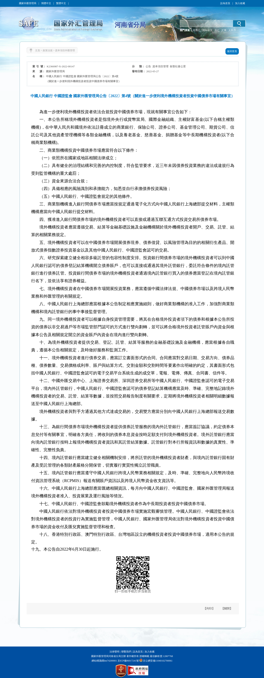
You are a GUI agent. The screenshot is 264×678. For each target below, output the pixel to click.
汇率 (224, 30)
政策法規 (48, 50)
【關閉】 (227, 608)
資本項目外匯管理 (65, 50)
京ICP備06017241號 (128, 660)
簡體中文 (46, 3)
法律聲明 (114, 651)
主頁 (37, 50)
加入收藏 (240, 3)
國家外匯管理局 (27, 3)
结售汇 (196, 30)
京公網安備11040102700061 (158, 660)
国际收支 (207, 30)
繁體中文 (61, 3)
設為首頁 (225, 3)
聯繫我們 (126, 651)
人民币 (232, 30)
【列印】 (209, 608)
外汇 (216, 30)
